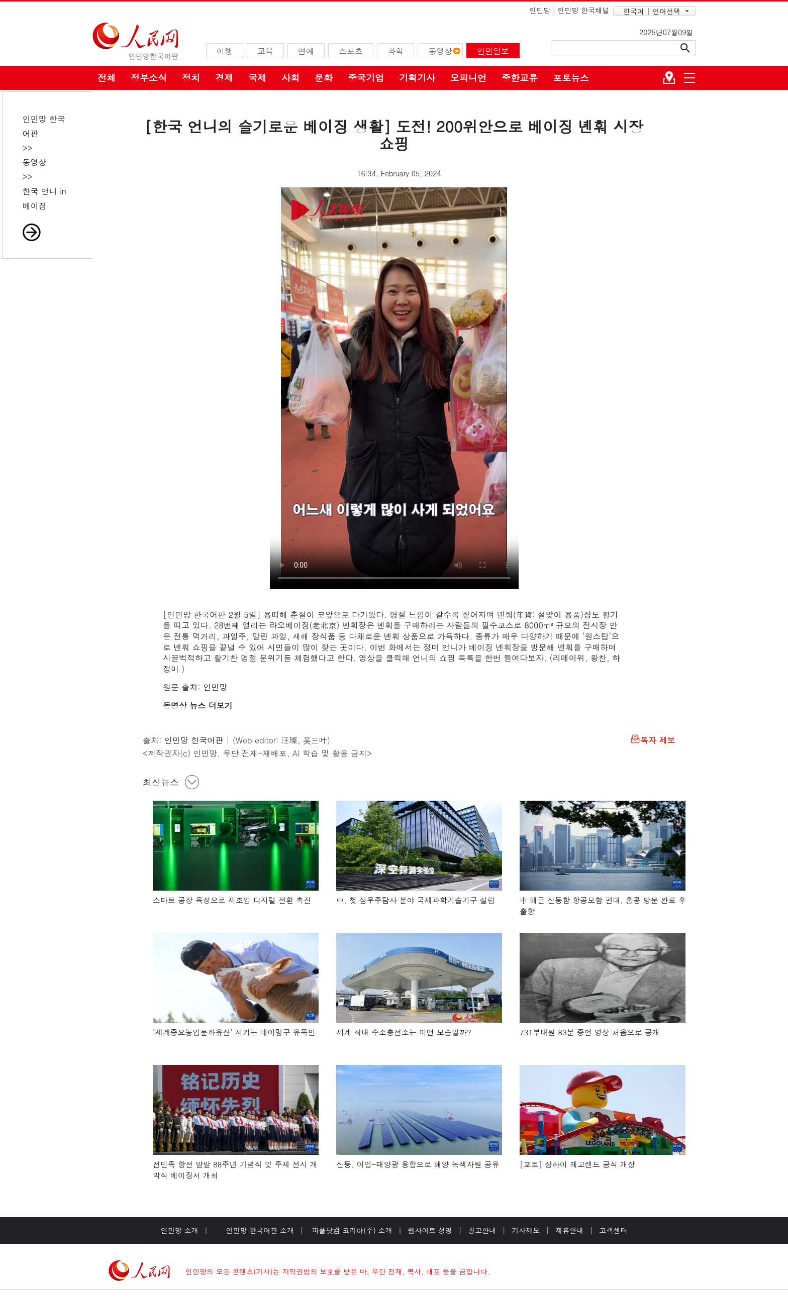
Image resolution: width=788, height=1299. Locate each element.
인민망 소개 (180, 1230)
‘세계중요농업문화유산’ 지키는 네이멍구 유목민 (234, 1032)
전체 (106, 77)
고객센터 (613, 1230)
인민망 (539, 10)
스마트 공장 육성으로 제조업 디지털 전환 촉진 (232, 900)
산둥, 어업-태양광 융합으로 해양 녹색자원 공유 (418, 1164)
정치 (191, 77)
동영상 (35, 162)
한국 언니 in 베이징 (44, 198)
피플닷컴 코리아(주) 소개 (351, 1230)
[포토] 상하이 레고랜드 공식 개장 (577, 1164)
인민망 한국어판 (193, 740)
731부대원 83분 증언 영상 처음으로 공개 (590, 1032)
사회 (290, 77)
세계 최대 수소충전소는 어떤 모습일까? (403, 1032)
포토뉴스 (571, 77)
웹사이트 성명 (430, 1230)
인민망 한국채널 (583, 10)
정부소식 (149, 77)
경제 (224, 77)
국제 (257, 77)
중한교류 (520, 77)
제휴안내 (569, 1230)
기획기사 (417, 77)
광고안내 (482, 1230)
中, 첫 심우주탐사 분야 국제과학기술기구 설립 (415, 900)
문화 (324, 77)
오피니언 (468, 77)
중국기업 (366, 77)
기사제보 (526, 1230)
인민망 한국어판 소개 (260, 1230)
